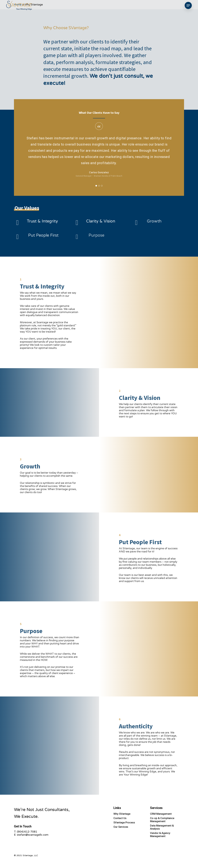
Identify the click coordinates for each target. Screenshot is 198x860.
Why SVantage (121, 814)
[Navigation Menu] (188, 5)
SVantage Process (124, 822)
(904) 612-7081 (27, 831)
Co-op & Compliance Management (162, 819)
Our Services (120, 827)
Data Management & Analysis (162, 827)
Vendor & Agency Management (160, 834)
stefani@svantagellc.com (32, 834)
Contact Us (119, 818)
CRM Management (161, 814)
